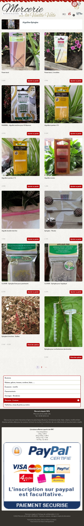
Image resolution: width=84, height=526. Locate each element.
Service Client (45, 520)
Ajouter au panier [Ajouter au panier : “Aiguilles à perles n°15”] (75, 134)
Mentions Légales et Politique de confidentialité (39, 514)
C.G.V (57, 514)
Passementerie (10, 391)
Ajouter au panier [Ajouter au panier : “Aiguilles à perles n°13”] (33, 186)
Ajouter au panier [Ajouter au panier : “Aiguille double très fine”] (33, 239)
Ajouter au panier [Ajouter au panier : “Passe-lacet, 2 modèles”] (75, 81)
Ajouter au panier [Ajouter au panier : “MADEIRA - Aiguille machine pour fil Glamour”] (33, 134)
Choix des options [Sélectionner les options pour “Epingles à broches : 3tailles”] (33, 345)
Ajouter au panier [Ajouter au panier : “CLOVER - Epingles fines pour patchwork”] (33, 292)
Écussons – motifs (11, 387)
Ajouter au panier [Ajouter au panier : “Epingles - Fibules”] (75, 239)
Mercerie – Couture (11, 400)
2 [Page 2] (41, 367)
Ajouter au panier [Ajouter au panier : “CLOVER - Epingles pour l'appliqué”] (75, 292)
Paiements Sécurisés (33, 520)
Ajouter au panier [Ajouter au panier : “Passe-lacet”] (33, 81)
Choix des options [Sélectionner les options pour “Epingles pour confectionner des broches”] (75, 357)
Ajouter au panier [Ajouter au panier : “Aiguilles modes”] (75, 186)
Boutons (8, 378)
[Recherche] (21, 14)
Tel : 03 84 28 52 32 (42, 416)
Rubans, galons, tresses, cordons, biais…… (20, 383)
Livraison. (54, 520)
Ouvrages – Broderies (12, 396)
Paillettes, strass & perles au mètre (17, 405)
